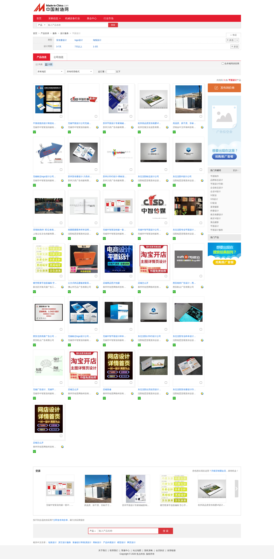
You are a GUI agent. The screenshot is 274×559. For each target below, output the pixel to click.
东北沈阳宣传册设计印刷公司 (185, 389)
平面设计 (214, 226)
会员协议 (160, 550)
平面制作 (214, 176)
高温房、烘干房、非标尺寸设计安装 (185, 123)
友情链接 (171, 550)
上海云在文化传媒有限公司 (45, 233)
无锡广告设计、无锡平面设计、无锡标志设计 (45, 389)
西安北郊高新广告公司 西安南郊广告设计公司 (45, 336)
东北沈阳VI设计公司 (182, 176)
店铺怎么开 (143, 283)
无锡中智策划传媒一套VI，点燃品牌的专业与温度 (115, 229)
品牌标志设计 (216, 180)
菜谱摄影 (214, 206)
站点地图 (137, 550)
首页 (39, 18)
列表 (39, 64)
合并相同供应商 (230, 63)
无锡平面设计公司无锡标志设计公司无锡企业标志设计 (80, 123)
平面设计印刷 (216, 183)
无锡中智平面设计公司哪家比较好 (150, 229)
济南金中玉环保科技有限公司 (185, 127)
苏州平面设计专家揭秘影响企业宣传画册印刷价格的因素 (115, 123)
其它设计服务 (64, 542)
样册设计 (214, 210)
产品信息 (41, 57)
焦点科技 (140, 554)
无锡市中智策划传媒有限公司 (45, 127)
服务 (55, 33)
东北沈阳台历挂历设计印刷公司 (150, 389)
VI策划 (213, 195)
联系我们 (114, 550)
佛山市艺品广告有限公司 (79, 287)
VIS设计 (214, 199)
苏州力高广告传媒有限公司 (115, 127)
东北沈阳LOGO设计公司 (149, 336)
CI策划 (213, 203)
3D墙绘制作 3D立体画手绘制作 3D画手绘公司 (45, 229)
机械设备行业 (72, 18)
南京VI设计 (215, 218)
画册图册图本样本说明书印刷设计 (80, 229)
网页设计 (131, 542)
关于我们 (102, 550)
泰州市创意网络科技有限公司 (115, 287)
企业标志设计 (216, 187)
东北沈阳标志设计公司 (148, 176)
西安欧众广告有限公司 (183, 287)
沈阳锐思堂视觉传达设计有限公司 (150, 180)
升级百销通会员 (218, 470)
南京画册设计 (216, 214)
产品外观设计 (109, 542)
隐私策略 (148, 550)
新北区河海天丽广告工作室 (45, 287)
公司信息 (58, 57)
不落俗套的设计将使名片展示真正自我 (45, 123)
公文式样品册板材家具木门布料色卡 (80, 283)
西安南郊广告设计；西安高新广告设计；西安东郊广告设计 (185, 283)
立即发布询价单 (60, 520)
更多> (235, 170)
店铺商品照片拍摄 (111, 283)
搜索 (113, 25)
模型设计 (121, 542)
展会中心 (92, 18)
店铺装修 (107, 389)
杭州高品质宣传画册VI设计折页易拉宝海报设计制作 (150, 123)
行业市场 (108, 18)
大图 (48, 64)
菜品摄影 (214, 222)
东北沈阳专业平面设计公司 (185, 229)
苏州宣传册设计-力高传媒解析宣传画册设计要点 (80, 176)
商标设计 (97, 542)
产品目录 (45, 33)
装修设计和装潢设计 (82, 542)
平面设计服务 (216, 230)
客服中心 (125, 550)
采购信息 (54, 18)
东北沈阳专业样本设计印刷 (185, 336)
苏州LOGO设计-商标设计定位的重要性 (115, 176)
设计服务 (64, 33)
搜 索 (165, 530)
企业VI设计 (215, 191)
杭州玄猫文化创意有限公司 (150, 127)
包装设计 (52, 542)
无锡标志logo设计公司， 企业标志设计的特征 (45, 176)
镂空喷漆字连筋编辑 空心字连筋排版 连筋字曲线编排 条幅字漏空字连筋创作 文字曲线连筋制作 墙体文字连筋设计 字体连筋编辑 (45, 283)
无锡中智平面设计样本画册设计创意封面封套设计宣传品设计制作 (115, 336)
